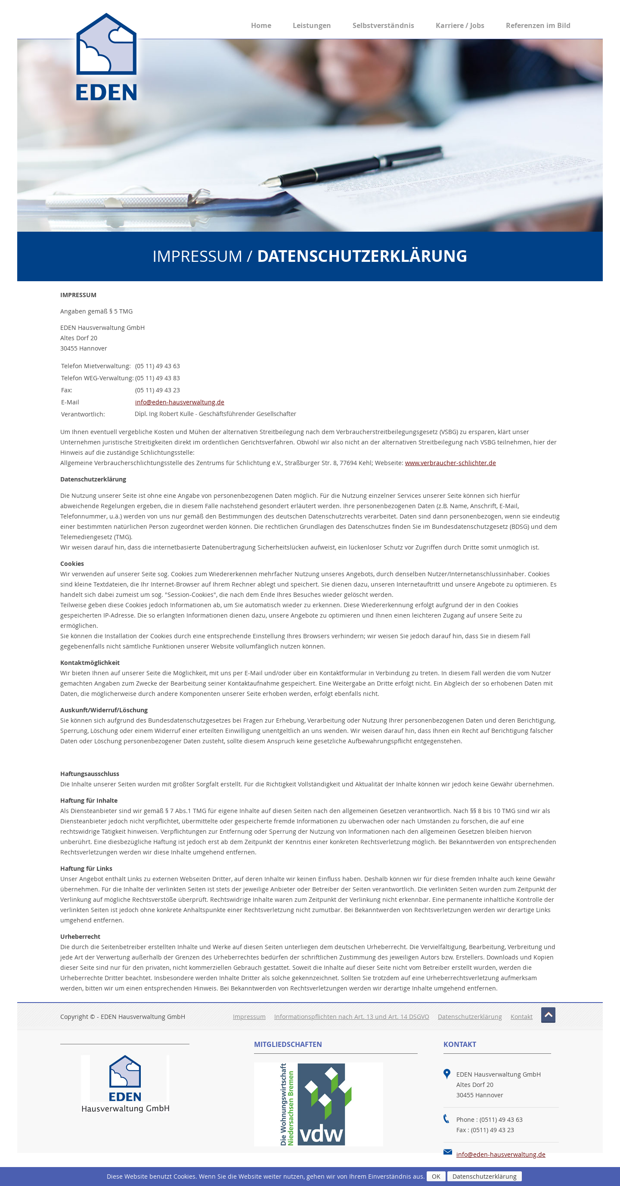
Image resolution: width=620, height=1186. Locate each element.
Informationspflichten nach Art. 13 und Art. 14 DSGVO (351, 1016)
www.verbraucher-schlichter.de (450, 463)
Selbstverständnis (383, 25)
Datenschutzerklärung (470, 1016)
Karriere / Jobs (460, 25)
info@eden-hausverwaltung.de (179, 402)
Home (261, 25)
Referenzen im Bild (538, 25)
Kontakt (522, 1016)
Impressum (249, 1016)
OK (436, 1176)
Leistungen (312, 25)
